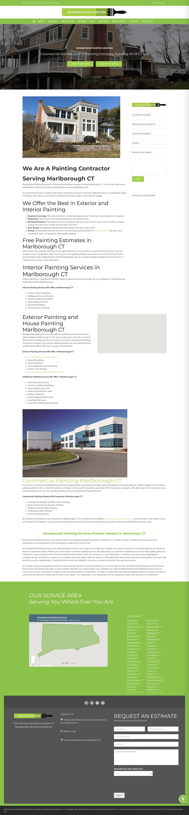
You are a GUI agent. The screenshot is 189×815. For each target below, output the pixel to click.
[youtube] (97, 703)
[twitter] (92, 703)
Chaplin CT (132, 655)
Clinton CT (152, 658)
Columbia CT (133, 664)
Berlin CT (131, 630)
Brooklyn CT (153, 646)
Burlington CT (133, 649)
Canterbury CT (154, 652)
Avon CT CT (152, 624)
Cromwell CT (153, 668)
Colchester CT (134, 661)
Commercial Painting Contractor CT (106, 809)
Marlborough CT (101, 231)
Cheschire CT (153, 655)
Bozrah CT (152, 636)
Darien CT (151, 671)
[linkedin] (103, 703)
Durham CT (132, 677)
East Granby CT (154, 677)
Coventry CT (133, 668)
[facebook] (86, 703)
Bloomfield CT (134, 636)
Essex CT (131, 690)
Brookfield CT (133, 646)
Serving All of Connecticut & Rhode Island (41, 3)
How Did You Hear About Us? (128, 769)
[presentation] (134, 788)
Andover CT (133, 620)
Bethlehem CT (154, 633)
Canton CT (132, 652)
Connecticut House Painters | (131, 809)
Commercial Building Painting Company (46, 372)
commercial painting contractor (119, 519)
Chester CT (132, 658)
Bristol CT (151, 642)
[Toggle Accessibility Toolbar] (183, 799)
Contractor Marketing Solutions (21, 809)
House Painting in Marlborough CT (43, 357)
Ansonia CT (152, 620)
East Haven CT (134, 683)
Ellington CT (152, 687)
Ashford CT (132, 624)
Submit (119, 795)
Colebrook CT (153, 661)
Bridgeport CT (154, 639)
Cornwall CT (153, 664)
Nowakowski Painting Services (52, 809)
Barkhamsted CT (135, 627)
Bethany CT (152, 630)
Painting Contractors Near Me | (153, 809)
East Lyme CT (153, 683)
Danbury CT (133, 671)
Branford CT (133, 639)
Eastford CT (152, 690)
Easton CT (132, 687)
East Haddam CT (135, 680)
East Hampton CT (155, 680)
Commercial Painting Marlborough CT (72, 480)
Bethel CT (131, 633)
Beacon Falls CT (154, 627)
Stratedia (37, 809)
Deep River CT (134, 674)
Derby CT (151, 674)
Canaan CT (152, 649)
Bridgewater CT (134, 642)
